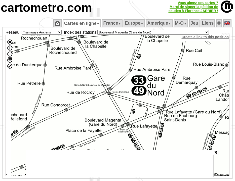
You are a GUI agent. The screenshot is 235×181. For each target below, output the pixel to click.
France (113, 23)
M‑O (181, 23)
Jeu (195, 23)
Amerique (160, 23)
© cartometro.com (218, 174)
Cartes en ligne (82, 23)
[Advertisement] (119, 163)
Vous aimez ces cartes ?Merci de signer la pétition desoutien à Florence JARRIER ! (193, 7)
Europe (134, 23)
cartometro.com (46, 7)
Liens (208, 23)
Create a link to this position (205, 37)
